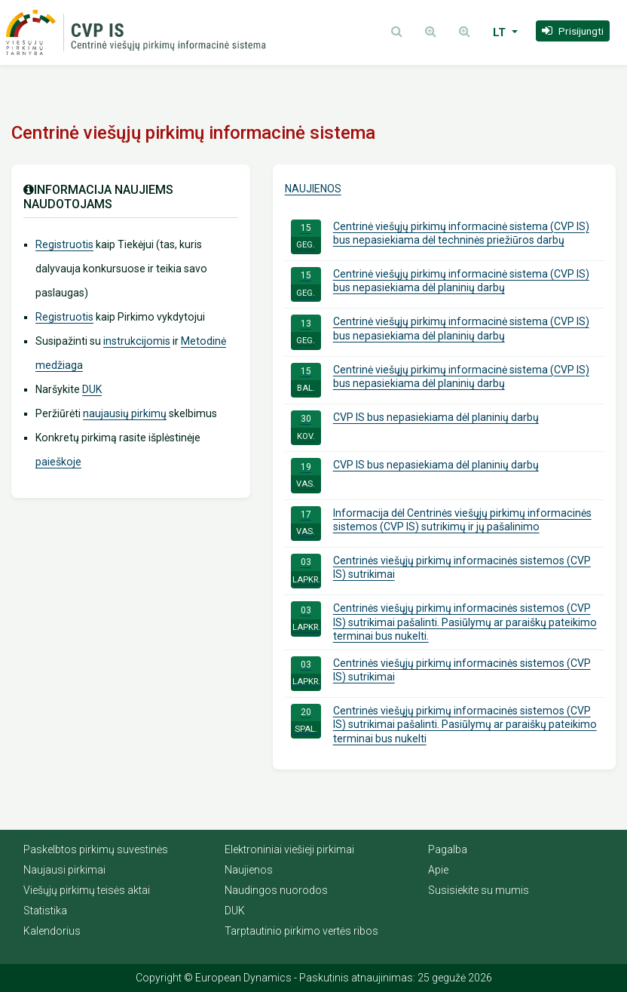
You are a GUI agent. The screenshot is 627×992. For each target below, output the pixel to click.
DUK (92, 389)
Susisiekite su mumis (478, 890)
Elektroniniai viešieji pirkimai (289, 849)
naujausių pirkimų (125, 413)
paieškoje (58, 462)
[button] (573, 30)
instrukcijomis (136, 341)
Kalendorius (52, 931)
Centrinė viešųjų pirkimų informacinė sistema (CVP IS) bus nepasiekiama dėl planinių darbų (440, 284)
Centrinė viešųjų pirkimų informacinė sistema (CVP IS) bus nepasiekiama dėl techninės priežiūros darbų (440, 237)
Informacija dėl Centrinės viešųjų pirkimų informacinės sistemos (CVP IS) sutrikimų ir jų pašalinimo (441, 523)
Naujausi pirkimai (64, 870)
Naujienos (313, 189)
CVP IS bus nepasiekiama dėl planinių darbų (415, 427)
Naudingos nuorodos (276, 890)
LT (501, 32)
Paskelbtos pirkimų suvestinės (95, 849)
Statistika (45, 910)
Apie (438, 870)
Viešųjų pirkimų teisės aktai (86, 890)
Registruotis (64, 244)
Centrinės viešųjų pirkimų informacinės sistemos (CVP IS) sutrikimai (441, 571)
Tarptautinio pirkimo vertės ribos (301, 931)
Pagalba (447, 849)
